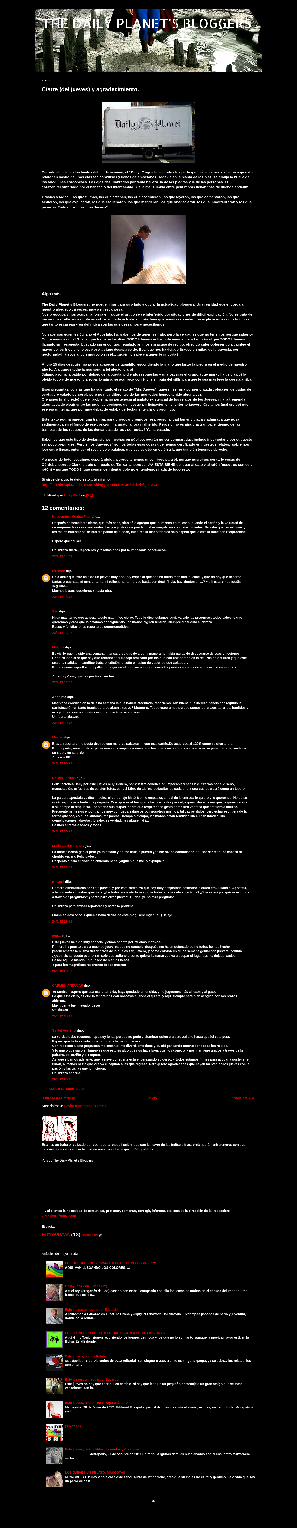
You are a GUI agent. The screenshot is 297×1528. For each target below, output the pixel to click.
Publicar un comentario (66, 1089)
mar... (56, 936)
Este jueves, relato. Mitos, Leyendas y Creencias (102, 1449)
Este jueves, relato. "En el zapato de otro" (97, 1403)
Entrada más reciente (59, 1098)
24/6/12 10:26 (62, 831)
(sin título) (73, 1426)
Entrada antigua (241, 1098)
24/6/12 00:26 (62, 763)
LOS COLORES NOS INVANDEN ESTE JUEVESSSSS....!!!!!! (110, 1263)
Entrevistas (56, 1234)
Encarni (58, 882)
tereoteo (58, 571)
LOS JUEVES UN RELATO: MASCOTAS (95, 1472)
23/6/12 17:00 (62, 682)
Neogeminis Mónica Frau (71, 516)
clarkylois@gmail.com (59, 1215)
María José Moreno (67, 846)
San (55, 611)
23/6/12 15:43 (62, 597)
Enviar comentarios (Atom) (85, 1106)
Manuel (57, 737)
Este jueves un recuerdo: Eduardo (91, 1309)
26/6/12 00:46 (62, 1079)
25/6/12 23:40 (62, 1016)
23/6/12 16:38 (62, 633)
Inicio (152, 1098)
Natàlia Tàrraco (64, 778)
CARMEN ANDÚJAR (67, 985)
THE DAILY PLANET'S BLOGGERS (146, 23)
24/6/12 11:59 (62, 867)
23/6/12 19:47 (62, 723)
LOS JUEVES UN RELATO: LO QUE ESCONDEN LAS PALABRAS (115, 1333)
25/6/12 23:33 (62, 971)
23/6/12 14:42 (62, 556)
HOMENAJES (90, 1235)
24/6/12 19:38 (62, 921)
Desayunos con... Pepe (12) (86, 1286)
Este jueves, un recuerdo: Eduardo (92, 1379)
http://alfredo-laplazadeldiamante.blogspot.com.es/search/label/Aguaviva (99, 484)
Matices (58, 647)
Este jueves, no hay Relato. (86, 1356)
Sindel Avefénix (64, 1030)
